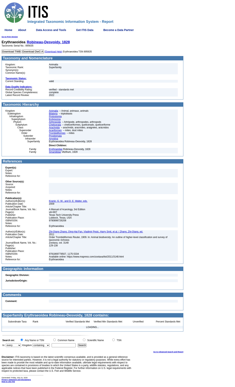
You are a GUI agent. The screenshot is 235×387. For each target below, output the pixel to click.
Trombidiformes (57, 133)
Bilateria (53, 113)
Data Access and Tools (51, 30)
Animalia (53, 110)
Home (8, 30)
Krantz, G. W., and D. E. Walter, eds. (68, 201)
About (22, 30)
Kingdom (27, 345)
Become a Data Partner (118, 30)
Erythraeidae (55, 149)
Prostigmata (55, 135)
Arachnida (54, 127)
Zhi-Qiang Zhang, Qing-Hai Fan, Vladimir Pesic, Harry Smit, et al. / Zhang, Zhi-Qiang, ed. (96, 231)
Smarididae (55, 152)
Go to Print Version (10, 37)
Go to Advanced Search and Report (168, 352)
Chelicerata (55, 124)
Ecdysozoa (55, 119)
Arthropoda (55, 122)
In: (3, 345)
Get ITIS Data (84, 30)
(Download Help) (53, 51)
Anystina (53, 138)
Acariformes (55, 130)
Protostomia (55, 116)
